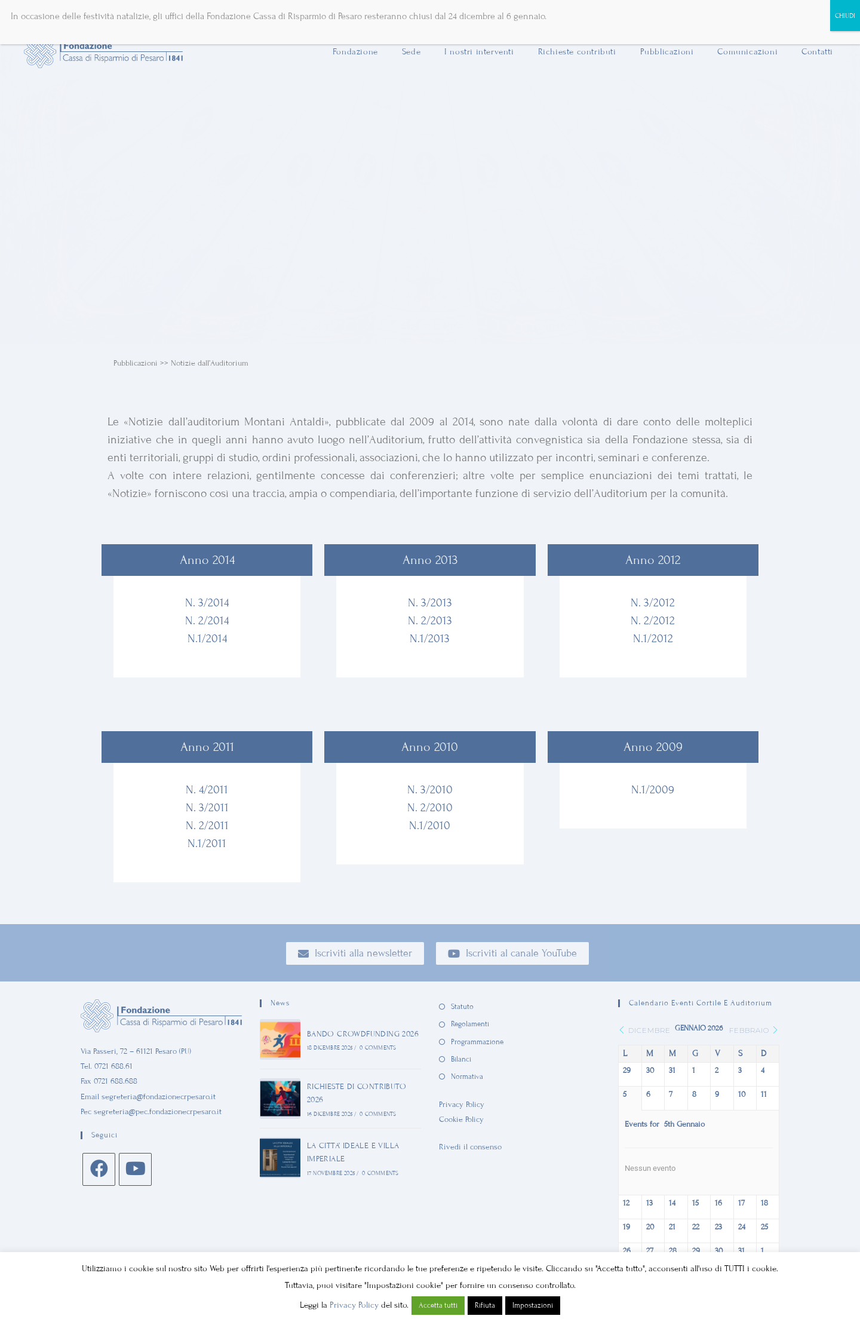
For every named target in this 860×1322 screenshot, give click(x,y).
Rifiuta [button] (485, 1305)
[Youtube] (135, 1169)
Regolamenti (470, 1024)
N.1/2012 (653, 638)
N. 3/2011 (207, 807)
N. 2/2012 (653, 620)
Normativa (467, 1076)
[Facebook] (98, 1169)
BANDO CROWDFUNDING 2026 (363, 1034)
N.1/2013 (430, 638)
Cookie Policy (461, 1119)
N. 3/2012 (653, 602)
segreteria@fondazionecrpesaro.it (159, 1097)
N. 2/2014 (207, 620)
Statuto (462, 1006)
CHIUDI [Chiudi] (845, 15)
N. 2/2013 (430, 620)
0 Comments (378, 1047)
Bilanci (461, 1059)
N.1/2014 (207, 638)
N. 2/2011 (207, 825)
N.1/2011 (207, 843)
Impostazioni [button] (532, 1305)
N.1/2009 (652, 789)
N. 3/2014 (207, 602)
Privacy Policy (461, 1104)
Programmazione (477, 1042)
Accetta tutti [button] (438, 1305)
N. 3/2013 (430, 602)
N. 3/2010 (430, 789)
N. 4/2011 (207, 789)
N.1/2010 (429, 825)
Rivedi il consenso (470, 1147)
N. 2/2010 (430, 807)
